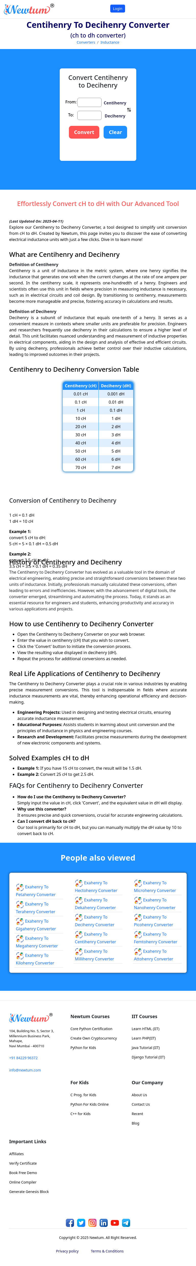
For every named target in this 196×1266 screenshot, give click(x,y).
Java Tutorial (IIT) (146, 1047)
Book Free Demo (23, 1172)
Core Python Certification (91, 1028)
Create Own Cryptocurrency (93, 1038)
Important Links (27, 1141)
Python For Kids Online (89, 1104)
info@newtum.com (25, 1070)
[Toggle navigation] (185, 9)
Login (117, 8)
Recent (137, 1113)
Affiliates (16, 1153)
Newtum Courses (90, 1016)
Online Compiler (22, 1182)
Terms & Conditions (107, 1251)
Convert (84, 132)
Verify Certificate (23, 1163)
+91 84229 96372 (23, 1057)
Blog (135, 1123)
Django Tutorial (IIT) (148, 1057)
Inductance (110, 42)
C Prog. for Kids (83, 1094)
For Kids (79, 1082)
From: (71, 102)
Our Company (147, 1082)
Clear (115, 132)
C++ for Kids (80, 1113)
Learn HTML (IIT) (146, 1028)
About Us (139, 1094)
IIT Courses (144, 1016)
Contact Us (141, 1104)
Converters (86, 42)
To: (71, 115)
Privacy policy (67, 1251)
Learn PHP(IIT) (144, 1038)
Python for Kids (83, 1047)
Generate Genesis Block (29, 1191)
